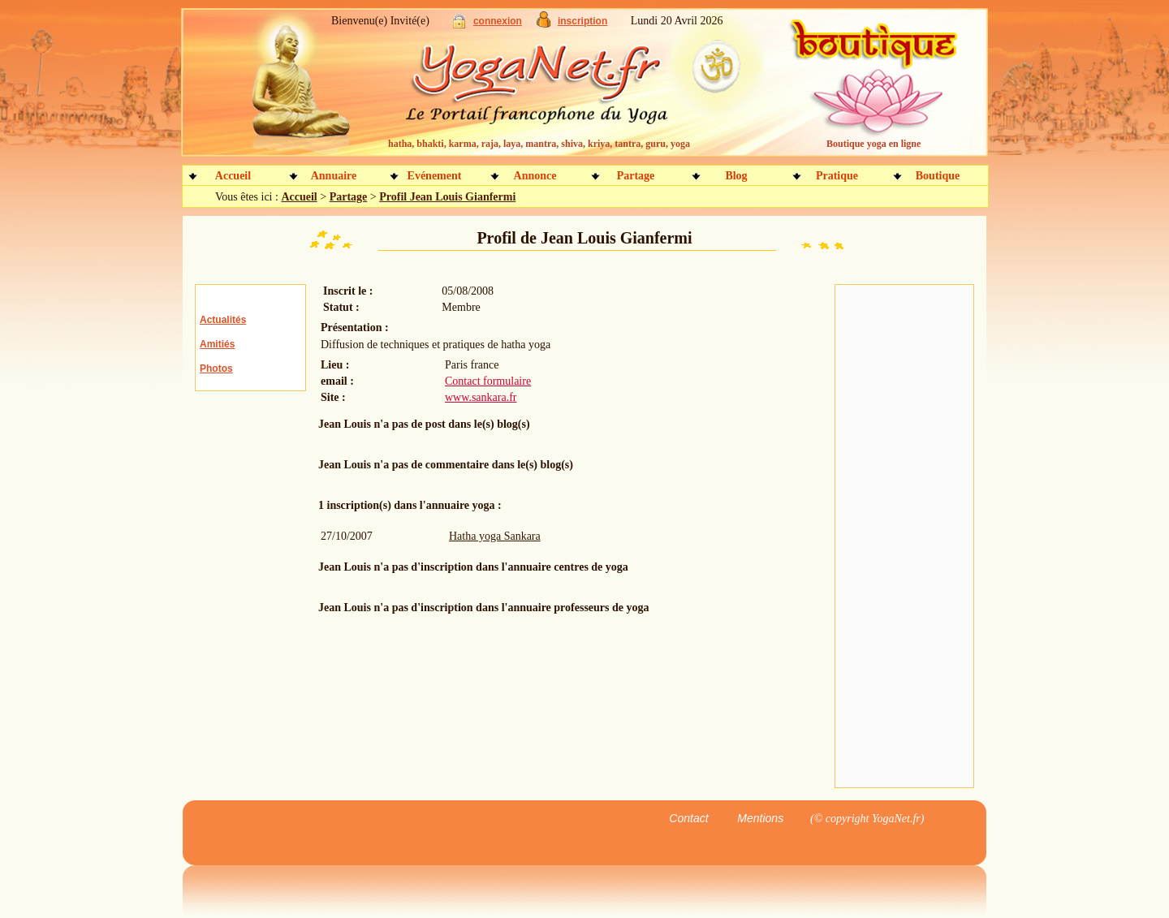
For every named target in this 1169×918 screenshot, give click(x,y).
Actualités (223, 319)
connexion (497, 21)
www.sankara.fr (481, 397)
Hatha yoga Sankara (495, 536)
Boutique (938, 176)
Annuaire (334, 176)
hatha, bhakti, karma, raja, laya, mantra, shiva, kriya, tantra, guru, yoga (539, 143)
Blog (736, 176)
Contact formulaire (488, 381)
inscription (582, 21)
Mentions (760, 818)
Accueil (233, 176)
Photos (216, 368)
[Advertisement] (904, 536)
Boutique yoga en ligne (873, 143)
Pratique (837, 176)
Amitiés (217, 344)
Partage (636, 176)
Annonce (535, 176)
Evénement (435, 176)
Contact (688, 818)
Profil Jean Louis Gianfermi (447, 197)
